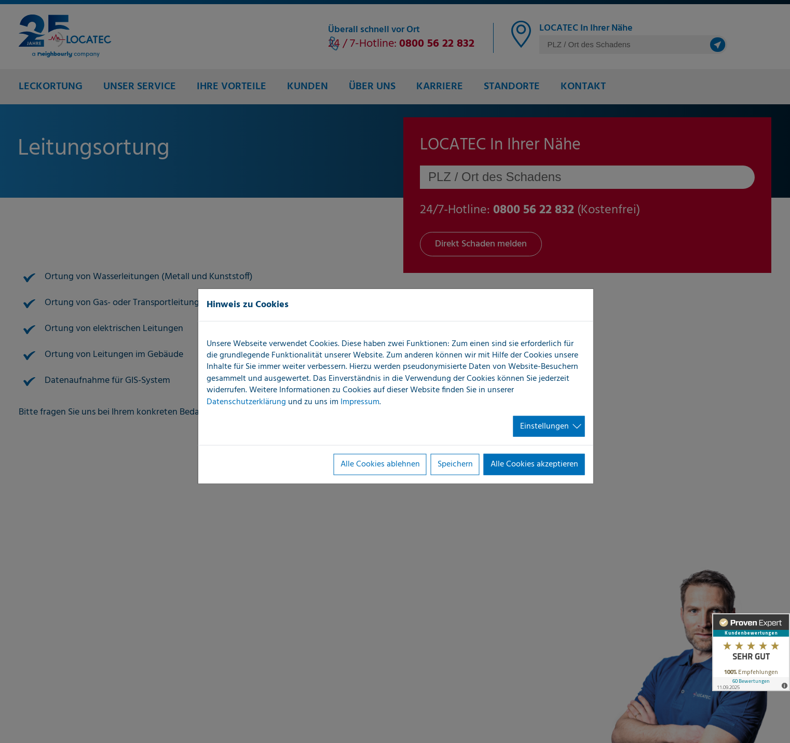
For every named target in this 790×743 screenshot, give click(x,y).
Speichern (455, 464)
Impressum (359, 401)
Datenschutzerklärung (246, 401)
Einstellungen (544, 426)
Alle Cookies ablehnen (380, 464)
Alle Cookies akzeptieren (534, 464)
